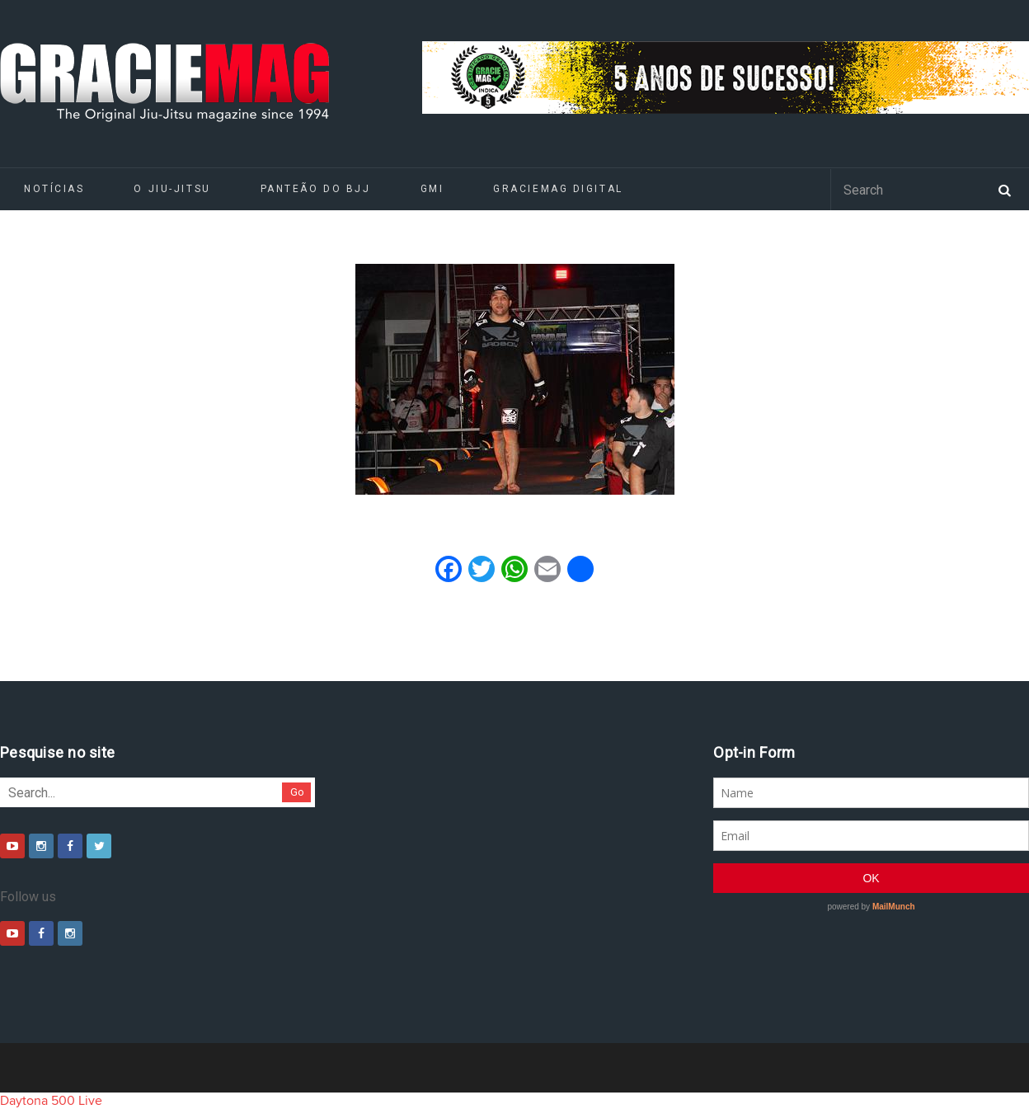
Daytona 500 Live (51, 1101)
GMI (432, 189)
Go (297, 792)
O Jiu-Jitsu (172, 189)
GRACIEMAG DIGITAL (558, 189)
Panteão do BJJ (316, 189)
